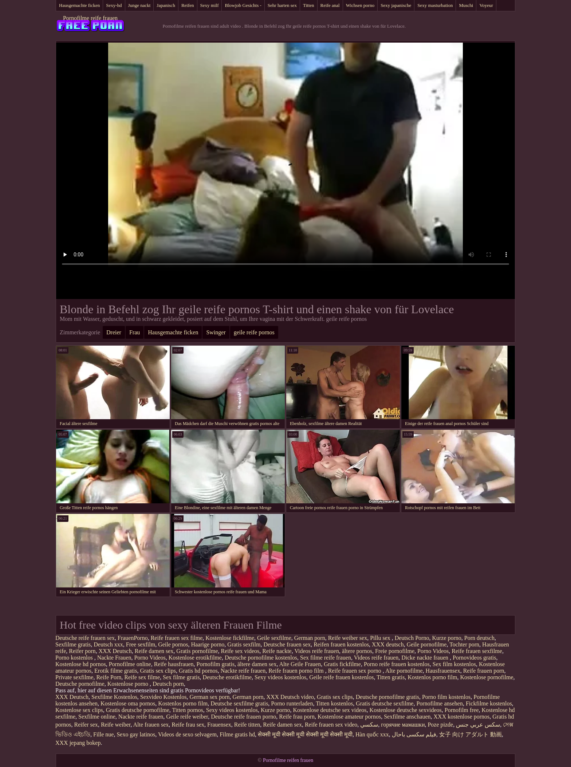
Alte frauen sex (151, 724)
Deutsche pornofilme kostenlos (261, 657)
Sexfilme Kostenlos (114, 697)
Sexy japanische (396, 5)
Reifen (187, 5)
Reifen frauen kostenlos (341, 644)
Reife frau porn (297, 716)
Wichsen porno (360, 5)
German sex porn (209, 697)
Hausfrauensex (443, 671)
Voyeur (486, 5)
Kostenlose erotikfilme (195, 657)
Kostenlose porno (128, 684)
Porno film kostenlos (446, 697)
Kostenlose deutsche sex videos (329, 710)
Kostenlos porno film (432, 677)
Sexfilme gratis (73, 644)
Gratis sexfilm (243, 644)
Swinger (215, 332)
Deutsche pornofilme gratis (387, 697)
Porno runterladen (292, 703)
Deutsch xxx (108, 644)
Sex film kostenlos (454, 664)
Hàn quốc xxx (372, 734)
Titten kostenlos (334, 703)
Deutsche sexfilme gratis (239, 703)
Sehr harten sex (282, 5)
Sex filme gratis (181, 677)
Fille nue (103, 734)
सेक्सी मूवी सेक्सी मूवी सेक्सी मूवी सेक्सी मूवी (305, 734)
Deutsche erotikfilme (227, 677)
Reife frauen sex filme (177, 638)
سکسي (369, 724)
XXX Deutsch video (290, 697)
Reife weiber (116, 724)
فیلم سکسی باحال (414, 734)
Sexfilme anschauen (407, 716)
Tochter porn (464, 644)
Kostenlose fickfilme (229, 638)
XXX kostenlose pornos (462, 716)
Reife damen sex (154, 651)
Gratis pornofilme (197, 651)
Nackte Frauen (114, 657)
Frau (134, 332)
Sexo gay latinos (136, 734)
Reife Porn (108, 677)
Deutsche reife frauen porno (243, 716)
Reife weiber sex (347, 638)
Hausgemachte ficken (79, 5)
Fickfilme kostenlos (489, 703)
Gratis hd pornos (198, 671)
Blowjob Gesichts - (243, 5)
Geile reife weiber (187, 716)
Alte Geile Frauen (300, 664)
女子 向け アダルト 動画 (470, 734)
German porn (309, 638)
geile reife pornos (254, 332)
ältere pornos (357, 651)
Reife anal (330, 5)
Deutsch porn (168, 684)
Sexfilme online (96, 716)
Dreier (113, 332)
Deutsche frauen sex (287, 644)
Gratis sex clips (158, 671)
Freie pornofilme (394, 651)
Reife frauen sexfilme (477, 651)
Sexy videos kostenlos (280, 677)
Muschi (466, 5)
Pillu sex (381, 638)
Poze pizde (440, 724)
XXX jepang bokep (78, 743)
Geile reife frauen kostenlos (341, 677)
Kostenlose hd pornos (80, 664)
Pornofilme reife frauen (90, 18)
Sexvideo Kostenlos (163, 697)
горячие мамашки (403, 724)
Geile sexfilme (274, 638)
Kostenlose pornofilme (486, 677)
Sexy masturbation (435, 5)
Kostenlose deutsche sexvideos (406, 710)
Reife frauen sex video (331, 724)
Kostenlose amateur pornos (349, 716)
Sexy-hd (114, 5)
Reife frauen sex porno (355, 671)
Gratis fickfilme (342, 664)
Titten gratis (391, 677)
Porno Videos (433, 651)
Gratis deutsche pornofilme (137, 710)
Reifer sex (86, 724)
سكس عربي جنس (478, 724)
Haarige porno (207, 644)
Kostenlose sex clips (79, 710)
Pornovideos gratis (474, 657)
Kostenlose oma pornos (128, 703)
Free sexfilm (140, 644)
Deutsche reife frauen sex (85, 638)
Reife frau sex (188, 724)
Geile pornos (173, 644)
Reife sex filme (142, 677)
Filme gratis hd (237, 734)
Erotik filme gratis (115, 671)
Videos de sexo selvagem (187, 734)
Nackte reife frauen (243, 671)
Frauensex (219, 724)
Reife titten (247, 724)
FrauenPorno (133, 638)
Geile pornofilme (427, 644)
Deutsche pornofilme (80, 684)
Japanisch (166, 5)
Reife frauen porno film (296, 671)
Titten (308, 5)
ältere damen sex (257, 664)
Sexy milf (209, 5)
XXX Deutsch (115, 651)
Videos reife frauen (316, 651)
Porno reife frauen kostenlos (397, 664)
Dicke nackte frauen (425, 657)
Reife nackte (276, 651)
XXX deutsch (388, 644)
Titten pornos (187, 710)
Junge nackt (139, 5)
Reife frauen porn (483, 671)
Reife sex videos (240, 651)
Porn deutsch (479, 638)
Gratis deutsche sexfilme (384, 703)
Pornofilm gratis (215, 664)
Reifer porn (82, 651)
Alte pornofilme (404, 671)
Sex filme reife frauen (325, 657)
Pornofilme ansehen (439, 703)
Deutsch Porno (412, 638)
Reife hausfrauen (174, 664)
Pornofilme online (130, 664)
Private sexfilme (74, 677)
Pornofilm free (462, 710)
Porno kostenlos (74, 657)
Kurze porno (446, 638)
